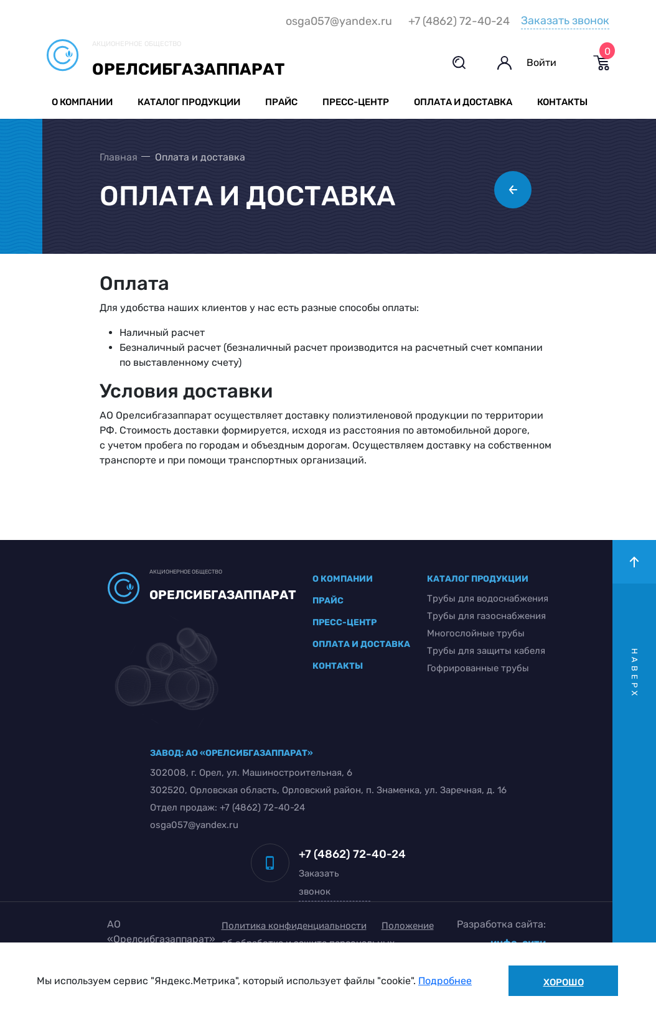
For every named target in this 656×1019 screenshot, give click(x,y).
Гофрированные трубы (478, 668)
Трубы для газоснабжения (486, 615)
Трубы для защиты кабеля (486, 650)
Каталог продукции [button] (189, 102)
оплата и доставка (361, 644)
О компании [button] (82, 102)
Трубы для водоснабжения (487, 598)
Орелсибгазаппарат (188, 69)
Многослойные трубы (476, 633)
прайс (328, 600)
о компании (342, 579)
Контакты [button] (562, 102)
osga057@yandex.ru (339, 21)
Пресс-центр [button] (355, 102)
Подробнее (445, 981)
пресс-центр (344, 622)
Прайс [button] (281, 102)
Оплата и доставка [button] (463, 102)
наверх (634, 673)
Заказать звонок (565, 20)
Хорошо (563, 982)
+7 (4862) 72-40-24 (459, 21)
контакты (337, 666)
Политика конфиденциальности (294, 925)
